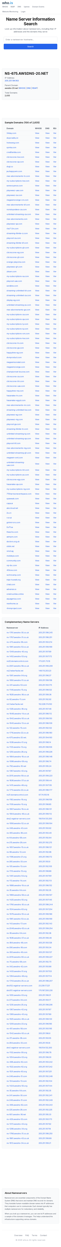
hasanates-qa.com (15, 484)
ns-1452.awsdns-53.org (17, 656)
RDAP (13, 7)
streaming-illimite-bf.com (17, 243)
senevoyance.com (15, 185)
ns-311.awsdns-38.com (17, 1038)
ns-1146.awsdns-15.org (17, 690)
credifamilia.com (14, 152)
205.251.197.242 (45, 1067)
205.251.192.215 (45, 842)
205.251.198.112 (45, 713)
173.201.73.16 (44, 661)
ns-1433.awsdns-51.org (17, 971)
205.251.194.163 (12, 80)
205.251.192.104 (45, 1081)
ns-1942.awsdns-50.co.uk (18, 718)
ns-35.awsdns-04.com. (17, 1090)
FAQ (27, 1235)
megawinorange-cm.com (17, 200)
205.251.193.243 (45, 1105)
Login (23, 12)
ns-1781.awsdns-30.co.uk (18, 632)
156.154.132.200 (45, 1047)
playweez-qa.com (14, 224)
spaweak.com (13, 498)
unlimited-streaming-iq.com (18, 434)
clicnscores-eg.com (15, 252)
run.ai (9, 517)
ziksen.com (11, 271)
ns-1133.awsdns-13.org (16, 747)
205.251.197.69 (45, 651)
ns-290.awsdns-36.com (17, 947)
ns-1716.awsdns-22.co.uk (17, 733)
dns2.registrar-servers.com (18, 818)
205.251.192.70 (45, 962)
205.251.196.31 (45, 995)
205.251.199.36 (45, 694)
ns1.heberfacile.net (15, 704)
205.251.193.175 (45, 685)
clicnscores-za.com (15, 376)
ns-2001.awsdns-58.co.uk (18, 666)
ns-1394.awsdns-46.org (17, 976)
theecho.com (12, 532)
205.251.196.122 (45, 690)
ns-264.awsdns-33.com (17, 1043)
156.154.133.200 (45, 818)
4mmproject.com (14, 608)
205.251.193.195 (45, 1028)
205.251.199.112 (45, 814)
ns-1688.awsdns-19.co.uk (18, 885)
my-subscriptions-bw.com (18, 181)
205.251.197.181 (45, 876)
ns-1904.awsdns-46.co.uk (18, 814)
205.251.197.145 (45, 900)
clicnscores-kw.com (15, 157)
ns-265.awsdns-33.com (17, 861)
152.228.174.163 (45, 704)
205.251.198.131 (45, 809)
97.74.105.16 (44, 795)
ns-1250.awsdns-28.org (17, 752)
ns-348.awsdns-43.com (17, 828)
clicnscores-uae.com (16, 386)
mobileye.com (13, 556)
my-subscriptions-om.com (18, 333)
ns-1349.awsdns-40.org (17, 651)
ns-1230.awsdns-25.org (17, 1005)
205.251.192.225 (45, 1110)
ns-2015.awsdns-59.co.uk (18, 776)
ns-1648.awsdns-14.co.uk (18, 713)
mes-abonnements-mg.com (19, 448)
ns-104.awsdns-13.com (17, 1081)
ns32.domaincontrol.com (17, 661)
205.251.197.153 (45, 971)
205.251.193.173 (45, 1119)
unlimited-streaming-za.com (19, 214)
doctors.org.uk (13, 541)
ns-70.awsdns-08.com (16, 962)
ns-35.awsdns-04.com (16, 890)
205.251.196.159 (45, 799)
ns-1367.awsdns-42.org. (17, 771)
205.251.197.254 (45, 909)
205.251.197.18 (45, 1129)
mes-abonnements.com (17, 219)
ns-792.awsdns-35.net (16, 766)
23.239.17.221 (44, 985)
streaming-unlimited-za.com (19, 295)
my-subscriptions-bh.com (18, 470)
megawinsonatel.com (16, 362)
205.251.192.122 (45, 728)
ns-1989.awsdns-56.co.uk (18, 895)
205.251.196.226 (45, 752)
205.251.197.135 (45, 785)
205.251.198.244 (46, 904)
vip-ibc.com (12, 565)
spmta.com (11, 147)
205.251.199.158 (45, 680)
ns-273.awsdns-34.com (17, 1000)
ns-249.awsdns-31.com (17, 1100)
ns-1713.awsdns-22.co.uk (17, 790)
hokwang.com (13, 143)
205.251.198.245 (46, 632)
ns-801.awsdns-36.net (16, 1114)
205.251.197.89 (45, 1014)
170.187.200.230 (46, 990)
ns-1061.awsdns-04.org (17, 675)
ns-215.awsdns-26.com (16, 842)
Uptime (27, 7)
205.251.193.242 (45, 1062)
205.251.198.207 (46, 981)
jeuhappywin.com (14, 171)
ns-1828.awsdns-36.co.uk (18, 694)
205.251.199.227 (45, 957)
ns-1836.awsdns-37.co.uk (18, 780)
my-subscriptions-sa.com (18, 276)
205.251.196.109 (45, 747)
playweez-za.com (14, 195)
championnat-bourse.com (18, 372)
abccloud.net (12, 508)
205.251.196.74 (45, 761)
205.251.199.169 (45, 647)
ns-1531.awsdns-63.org (17, 1071)
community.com (13, 560)
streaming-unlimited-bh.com (19, 290)
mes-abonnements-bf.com (18, 205)
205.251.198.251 (45, 637)
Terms (34, 1235)
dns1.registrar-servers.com (18, 1047)
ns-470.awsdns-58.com (17, 642)
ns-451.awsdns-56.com (17, 1028)
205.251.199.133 (45, 1019)
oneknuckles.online (15, 594)
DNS (19, 7)
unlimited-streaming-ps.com (19, 305)
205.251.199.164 (45, 823)
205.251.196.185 (45, 1024)
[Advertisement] (30, 60)
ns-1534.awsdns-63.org (17, 909)
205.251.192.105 (45, 866)
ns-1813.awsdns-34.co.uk (18, 1143)
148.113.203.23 (45, 671)
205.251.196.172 (45, 857)
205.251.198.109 (45, 723)
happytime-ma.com (15, 391)
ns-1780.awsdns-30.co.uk (18, 904)
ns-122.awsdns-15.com (16, 728)
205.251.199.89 (45, 1138)
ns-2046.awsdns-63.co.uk (18, 928)
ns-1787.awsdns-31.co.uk (18, 637)
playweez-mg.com (15, 419)
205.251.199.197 (45, 895)
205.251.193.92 (45, 828)
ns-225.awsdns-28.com (17, 1110)
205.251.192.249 (46, 1100)
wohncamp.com (14, 575)
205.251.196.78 (45, 1052)
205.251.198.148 (45, 756)
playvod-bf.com (13, 443)
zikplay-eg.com (13, 300)
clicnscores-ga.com (15, 348)
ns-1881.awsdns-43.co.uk (18, 1138)
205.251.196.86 (45, 871)
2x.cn (9, 513)
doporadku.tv (12, 138)
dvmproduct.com (14, 357)
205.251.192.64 (45, 838)
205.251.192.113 (45, 880)
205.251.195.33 (45, 1114)
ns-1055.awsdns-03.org (17, 995)
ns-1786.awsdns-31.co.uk (18, 1133)
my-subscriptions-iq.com (17, 329)
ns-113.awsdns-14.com (16, 880)
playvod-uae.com (14, 281)
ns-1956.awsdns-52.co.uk (18, 823)
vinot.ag (10, 551)
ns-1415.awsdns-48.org (17, 785)
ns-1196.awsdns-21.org (16, 857)
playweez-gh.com (14, 267)
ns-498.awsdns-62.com (17, 1062)
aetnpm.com (12, 537)
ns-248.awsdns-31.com (17, 1076)
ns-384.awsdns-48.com (17, 943)
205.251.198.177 (45, 790)
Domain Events (38, 7)
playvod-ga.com (14, 424)
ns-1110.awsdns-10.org (16, 871)
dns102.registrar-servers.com (19, 985)
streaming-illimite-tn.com (17, 429)
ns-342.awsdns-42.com (17, 966)
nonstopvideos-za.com (17, 209)
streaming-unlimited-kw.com (19, 410)
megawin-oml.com (15, 457)
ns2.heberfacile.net (15, 671)
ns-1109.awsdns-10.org (17, 804)
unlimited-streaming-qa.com (19, 438)
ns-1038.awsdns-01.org (17, 742)
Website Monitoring (10, 12)
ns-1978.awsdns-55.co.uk (18, 914)
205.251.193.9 (44, 861)
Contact (43, 1235)
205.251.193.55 (45, 1038)
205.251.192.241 (45, 1095)
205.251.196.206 (45, 1005)
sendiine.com (12, 286)
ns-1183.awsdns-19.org (17, 799)
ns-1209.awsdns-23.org (17, 1024)
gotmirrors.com (13, 522)
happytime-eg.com (15, 352)
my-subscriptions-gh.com (18, 247)
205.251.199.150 (45, 718)
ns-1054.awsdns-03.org (17, 1057)
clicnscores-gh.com (15, 257)
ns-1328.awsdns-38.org (17, 709)
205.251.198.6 (44, 1033)
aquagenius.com (14, 599)
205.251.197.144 (45, 1086)
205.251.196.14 (45, 742)
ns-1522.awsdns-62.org (17, 1067)
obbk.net (10, 546)
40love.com (12, 570)
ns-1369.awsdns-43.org (17, 1014)
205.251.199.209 (46, 666)
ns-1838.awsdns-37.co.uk (18, 938)
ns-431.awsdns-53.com (17, 685)
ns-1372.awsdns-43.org (17, 1124)
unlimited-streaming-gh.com (19, 453)
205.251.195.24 (45, 766)
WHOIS (5, 7)
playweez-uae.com (15, 190)
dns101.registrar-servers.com (19, 990)
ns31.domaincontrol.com (17, 795)
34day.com (11, 133)
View (37, 133)
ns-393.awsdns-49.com (17, 952)
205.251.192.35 (45, 890)
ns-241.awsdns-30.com (17, 1095)
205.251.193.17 (45, 1000)
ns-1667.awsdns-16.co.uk (18, 809)
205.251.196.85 (45, 804)
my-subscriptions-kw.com (18, 338)
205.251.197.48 (45, 709)
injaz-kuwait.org (13, 580)
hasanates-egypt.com (16, 400)
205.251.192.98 (45, 852)
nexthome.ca (12, 603)
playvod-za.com (14, 238)
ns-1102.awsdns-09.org (17, 1052)
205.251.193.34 (45, 947)
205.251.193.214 (45, 642)
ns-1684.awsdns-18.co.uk (18, 756)
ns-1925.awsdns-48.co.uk (18, 1019)
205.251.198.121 (45, 847)
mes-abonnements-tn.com (18, 176)
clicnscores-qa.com (15, 162)
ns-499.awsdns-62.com (17, 1105)
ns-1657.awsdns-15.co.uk (17, 847)
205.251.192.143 (45, 923)
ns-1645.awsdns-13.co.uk (18, 723)
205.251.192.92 (45, 699)
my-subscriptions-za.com (18, 314)
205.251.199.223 (45, 776)
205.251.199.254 (46, 928)
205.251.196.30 (45, 1057)
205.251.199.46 (45, 938)
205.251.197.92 (45, 1124)
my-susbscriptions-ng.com (18, 489)
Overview (18, 1235)
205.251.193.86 (45, 966)
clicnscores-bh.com (15, 381)
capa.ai (10, 503)
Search (30, 46)
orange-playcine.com (16, 262)
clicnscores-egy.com (16, 479)
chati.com (11, 584)
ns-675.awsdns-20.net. (17, 737)
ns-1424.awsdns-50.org (17, 1086)
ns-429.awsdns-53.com (17, 1119)
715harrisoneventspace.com (19, 494)
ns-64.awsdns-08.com (16, 838)
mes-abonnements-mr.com (18, 405)
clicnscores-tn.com (15, 343)
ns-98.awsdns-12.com (16, 852)
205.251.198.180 (45, 733)
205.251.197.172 (45, 656)
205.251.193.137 (45, 952)
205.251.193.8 (44, 1043)
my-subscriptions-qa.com (18, 319)
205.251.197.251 (45, 1071)
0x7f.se (10, 527)
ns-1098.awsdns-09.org (17, 761)
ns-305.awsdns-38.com (17, 833)
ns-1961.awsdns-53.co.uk (18, 647)
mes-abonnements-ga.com (18, 310)
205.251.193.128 (45, 943)
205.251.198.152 (45, 885)
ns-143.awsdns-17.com (17, 923)
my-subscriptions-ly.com (17, 324)
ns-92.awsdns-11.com (16, 699)
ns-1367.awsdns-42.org (17, 1009)
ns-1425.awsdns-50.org (17, 900)
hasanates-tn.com (14, 395)
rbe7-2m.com (12, 228)
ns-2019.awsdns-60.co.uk (18, 957)
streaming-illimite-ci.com (17, 233)
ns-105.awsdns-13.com (17, 866)
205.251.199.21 (45, 1143)
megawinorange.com (16, 367)
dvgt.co (10, 166)
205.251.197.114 (45, 976)
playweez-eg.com (14, 414)
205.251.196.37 (45, 675)
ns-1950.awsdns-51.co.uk (18, 680)
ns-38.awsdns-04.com (16, 933)
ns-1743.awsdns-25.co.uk (18, 981)
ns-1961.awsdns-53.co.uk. (18, 919)
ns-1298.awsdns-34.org (17, 1129)
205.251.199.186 (45, 914)
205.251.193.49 (45, 833)
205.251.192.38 (45, 933)
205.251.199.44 (45, 780)
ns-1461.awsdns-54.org (17, 876)
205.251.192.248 (46, 1076)
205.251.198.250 (45, 1133)
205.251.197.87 (45, 771)
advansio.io (11, 589)
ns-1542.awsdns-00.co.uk (18, 1033)
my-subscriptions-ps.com (18, 475)
